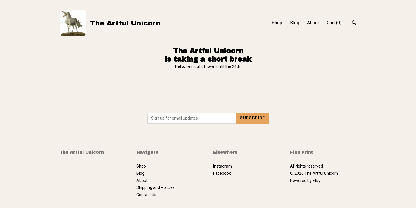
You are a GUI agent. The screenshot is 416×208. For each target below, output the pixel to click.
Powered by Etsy (305, 180)
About (313, 22)
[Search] (354, 23)
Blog (294, 22)
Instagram (222, 166)
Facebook (222, 173)
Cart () (334, 22)
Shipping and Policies (155, 187)
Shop (277, 22)
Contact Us (146, 194)
